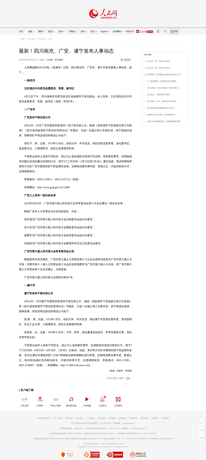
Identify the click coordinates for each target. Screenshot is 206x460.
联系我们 (165, 418)
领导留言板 (71, 401)
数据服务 (123, 418)
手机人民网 (55, 401)
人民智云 (102, 401)
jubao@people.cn (128, 423)
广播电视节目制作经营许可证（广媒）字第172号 (136, 434)
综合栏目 (41, 39)
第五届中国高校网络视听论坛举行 (161, 108)
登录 (176, 31)
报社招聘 (69, 418)
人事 (50, 39)
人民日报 (24, 401)
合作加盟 (101, 418)
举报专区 (130, 31)
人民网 (22, 39)
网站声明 (133, 418)
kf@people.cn (79, 428)
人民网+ (40, 401)
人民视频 (86, 401)
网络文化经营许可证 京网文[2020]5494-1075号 (83, 439)
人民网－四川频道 (54, 60)
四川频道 (31, 39)
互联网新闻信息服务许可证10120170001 (66, 434)
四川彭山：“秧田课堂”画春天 (159, 95)
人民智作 (118, 401)
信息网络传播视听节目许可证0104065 (49, 439)
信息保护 (155, 418)
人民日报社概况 (43, 418)
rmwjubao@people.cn (138, 428)
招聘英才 (79, 418)
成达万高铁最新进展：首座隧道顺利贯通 (164, 121)
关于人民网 (57, 418)
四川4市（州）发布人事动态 (158, 61)
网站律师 (144, 418)
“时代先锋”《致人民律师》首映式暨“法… (164, 88)
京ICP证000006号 (140, 439)
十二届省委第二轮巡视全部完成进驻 (161, 81)
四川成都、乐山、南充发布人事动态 (161, 101)
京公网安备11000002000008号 (160, 439)
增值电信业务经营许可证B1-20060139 (99, 434)
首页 (21, 31)
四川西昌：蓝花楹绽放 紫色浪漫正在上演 (164, 75)
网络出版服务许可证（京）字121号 (118, 439)
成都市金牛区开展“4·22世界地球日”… (162, 115)
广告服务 (90, 418)
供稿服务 (112, 418)
